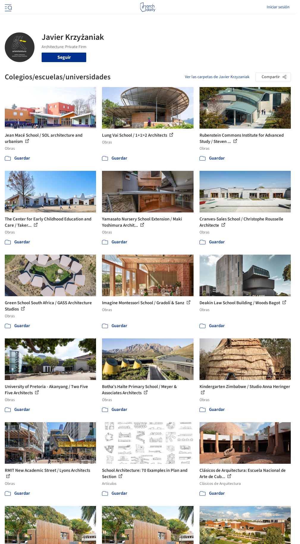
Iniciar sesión (278, 7)
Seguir (64, 57)
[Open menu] (8, 7)
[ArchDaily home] (147, 7)
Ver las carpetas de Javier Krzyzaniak (217, 77)
